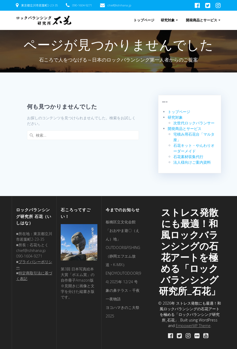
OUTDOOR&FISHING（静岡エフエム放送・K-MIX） (123, 256)
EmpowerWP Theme (193, 325)
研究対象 (168, 20)
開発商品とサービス (201, 20)
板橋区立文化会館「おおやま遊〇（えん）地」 (122, 230)
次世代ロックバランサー (194, 122)
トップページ (143, 20)
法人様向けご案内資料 (192, 162)
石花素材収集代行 (188, 156)
